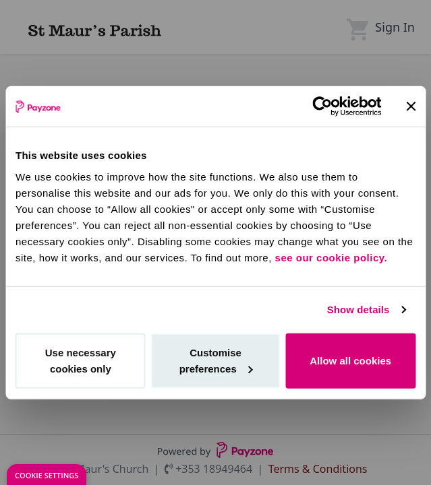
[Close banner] (410, 106)
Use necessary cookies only (80, 360)
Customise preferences (216, 360)
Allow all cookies (350, 360)
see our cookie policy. (331, 257)
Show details (358, 309)
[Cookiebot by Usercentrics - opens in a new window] (322, 106)
